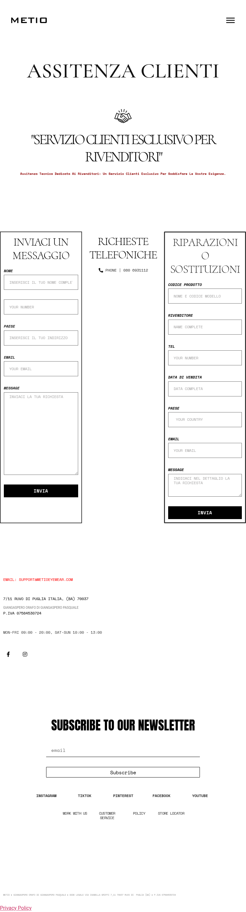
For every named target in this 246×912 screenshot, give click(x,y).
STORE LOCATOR (171, 813)
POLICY (139, 813)
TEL (171, 346)
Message (12, 388)
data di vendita (185, 377)
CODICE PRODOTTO (185, 284)
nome (8, 271)
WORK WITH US (75, 813)
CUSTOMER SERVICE (107, 815)
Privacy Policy (16, 908)
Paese (9, 326)
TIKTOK (84, 795)
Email (9, 357)
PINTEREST (123, 795)
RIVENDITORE (180, 315)
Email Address (71, 740)
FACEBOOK (161, 795)
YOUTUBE (200, 795)
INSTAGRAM (46, 795)
